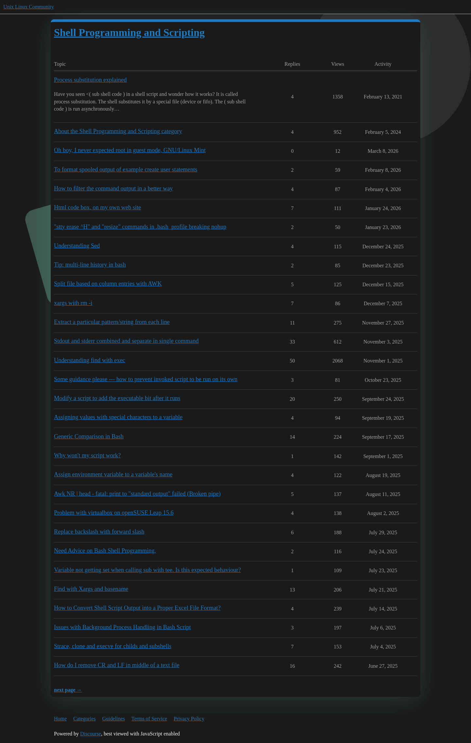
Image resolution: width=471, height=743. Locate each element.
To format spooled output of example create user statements (125, 169)
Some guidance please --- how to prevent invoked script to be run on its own (145, 379)
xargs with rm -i (73, 303)
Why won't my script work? (87, 455)
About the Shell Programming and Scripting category (118, 131)
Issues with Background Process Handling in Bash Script (122, 627)
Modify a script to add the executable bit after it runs (117, 398)
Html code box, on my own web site (97, 207)
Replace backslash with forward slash (99, 531)
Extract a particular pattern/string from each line (112, 322)
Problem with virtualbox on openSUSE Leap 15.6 (114, 512)
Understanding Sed (77, 245)
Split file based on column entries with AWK (108, 283)
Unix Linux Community (28, 6)
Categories (84, 718)
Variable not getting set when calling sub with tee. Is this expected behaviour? (147, 570)
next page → (68, 690)
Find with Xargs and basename (91, 589)
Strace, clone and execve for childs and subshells (112, 646)
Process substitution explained (90, 80)
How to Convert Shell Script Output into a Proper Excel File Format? (137, 608)
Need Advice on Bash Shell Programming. (105, 550)
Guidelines (113, 718)
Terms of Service (149, 718)
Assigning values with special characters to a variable (118, 417)
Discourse (90, 733)
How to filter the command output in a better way (113, 188)
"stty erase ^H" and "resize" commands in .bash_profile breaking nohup (140, 226)
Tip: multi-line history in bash (90, 264)
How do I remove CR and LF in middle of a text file (116, 665)
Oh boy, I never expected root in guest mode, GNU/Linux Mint (130, 150)
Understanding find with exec (89, 360)
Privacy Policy (189, 718)
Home (60, 718)
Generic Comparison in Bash (89, 436)
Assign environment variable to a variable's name (113, 474)
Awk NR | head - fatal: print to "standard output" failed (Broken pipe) (137, 493)
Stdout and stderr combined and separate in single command (126, 341)
